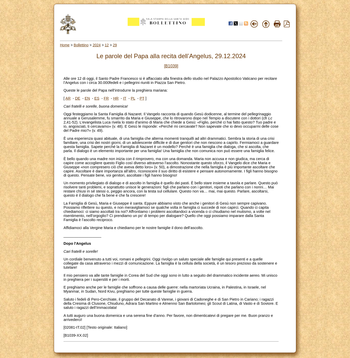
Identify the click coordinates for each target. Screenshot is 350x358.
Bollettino (81, 45)
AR (68, 98)
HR (116, 98)
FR (106, 98)
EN (87, 98)
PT (141, 98)
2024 (97, 45)
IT (124, 98)
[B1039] (171, 66)
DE (77, 98)
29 (115, 45)
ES (96, 98)
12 (107, 45)
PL (133, 98)
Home (64, 45)
